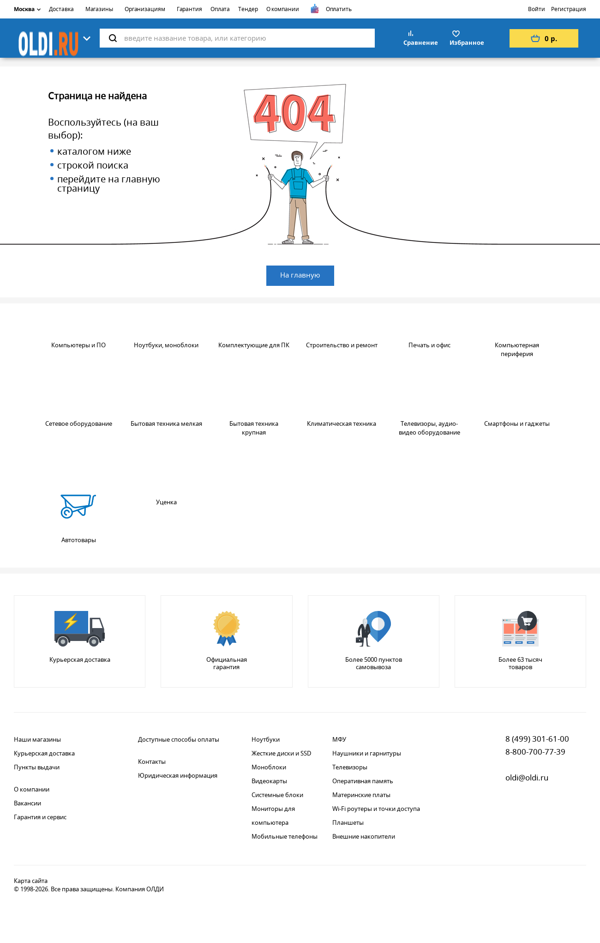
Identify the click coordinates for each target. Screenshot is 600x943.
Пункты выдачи (37, 767)
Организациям (145, 9)
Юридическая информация (177, 775)
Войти (536, 9)
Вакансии (27, 803)
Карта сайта (31, 881)
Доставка (61, 9)
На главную (300, 274)
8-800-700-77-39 (535, 751)
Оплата (220, 9)
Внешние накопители (363, 836)
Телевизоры (349, 767)
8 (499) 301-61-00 (537, 738)
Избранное (467, 42)
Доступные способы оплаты (178, 739)
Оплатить (339, 9)
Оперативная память (362, 781)
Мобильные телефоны (285, 836)
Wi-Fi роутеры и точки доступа (376, 808)
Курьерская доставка (44, 753)
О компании (282, 9)
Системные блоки (277, 795)
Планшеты (348, 822)
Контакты (152, 761)
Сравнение (420, 42)
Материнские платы (361, 795)
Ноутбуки (266, 739)
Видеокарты (269, 781)
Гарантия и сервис (40, 817)
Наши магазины (37, 739)
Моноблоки (269, 767)
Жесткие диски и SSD (281, 753)
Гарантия (189, 9)
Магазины (99, 9)
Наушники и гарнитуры (366, 753)
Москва (27, 9)
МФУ (339, 739)
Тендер (248, 9)
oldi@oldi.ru (527, 777)
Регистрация (568, 9)
